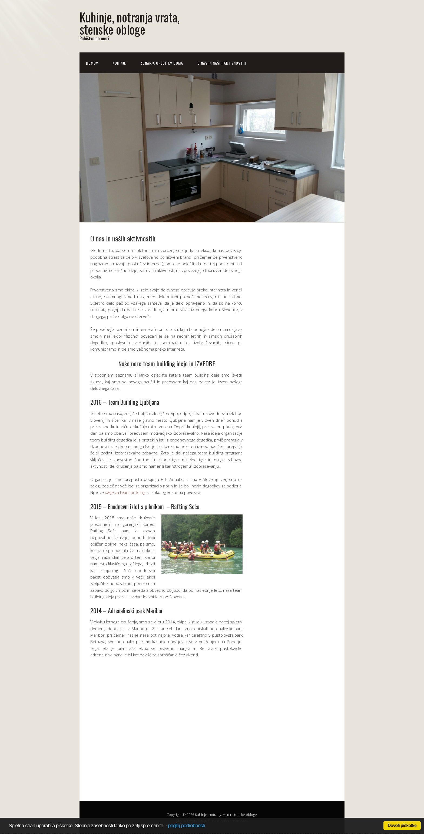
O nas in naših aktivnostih (221, 63)
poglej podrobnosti (186, 825)
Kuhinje (119, 63)
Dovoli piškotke (402, 825)
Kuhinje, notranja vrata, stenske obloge (130, 23)
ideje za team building (125, 492)
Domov (92, 63)
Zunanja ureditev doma (161, 63)
